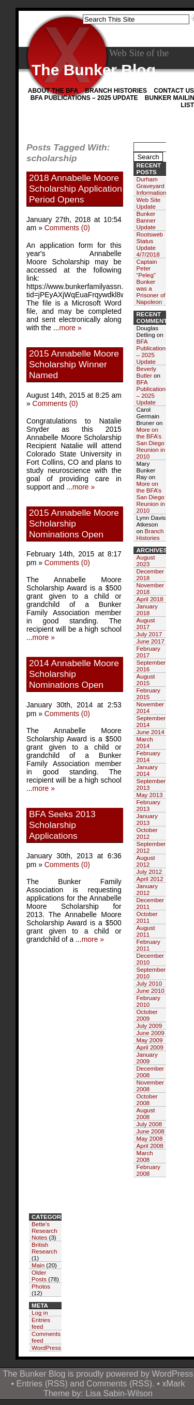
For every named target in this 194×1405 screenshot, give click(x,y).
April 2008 (149, 1145)
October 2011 (146, 917)
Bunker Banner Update (145, 220)
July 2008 (149, 1124)
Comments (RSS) (119, 1383)
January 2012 (146, 889)
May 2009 (149, 1040)
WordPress (172, 1373)
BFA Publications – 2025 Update (84, 97)
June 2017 (150, 641)
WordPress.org (51, 1347)
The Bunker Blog (94, 69)
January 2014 (146, 770)
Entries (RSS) (42, 1383)
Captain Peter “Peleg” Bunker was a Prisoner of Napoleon (150, 281)
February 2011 (148, 945)
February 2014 (148, 756)
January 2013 (146, 819)
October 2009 (146, 1015)
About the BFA (53, 90)
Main (38, 1265)
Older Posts (39, 1275)
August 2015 (145, 679)
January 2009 (146, 1057)
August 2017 (145, 623)
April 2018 (149, 599)
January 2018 (146, 609)
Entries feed (41, 1323)
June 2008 (150, 1131)
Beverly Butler (146, 372)
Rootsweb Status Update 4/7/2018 (149, 244)
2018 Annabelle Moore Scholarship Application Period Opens (75, 189)
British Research (44, 1248)
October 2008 (146, 1099)
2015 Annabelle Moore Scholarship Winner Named (74, 364)
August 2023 (145, 560)
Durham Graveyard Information (151, 186)
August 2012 (145, 861)
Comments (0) (67, 228)
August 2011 (145, 931)
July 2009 (149, 1025)
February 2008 (148, 1170)
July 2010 (149, 983)
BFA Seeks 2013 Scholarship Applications (62, 825)
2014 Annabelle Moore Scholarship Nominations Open (74, 674)
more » (70, 328)
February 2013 (148, 805)
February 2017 (148, 651)
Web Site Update (148, 203)
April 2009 (149, 1047)
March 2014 (144, 742)
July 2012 (149, 871)
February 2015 (148, 693)
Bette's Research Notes (44, 1231)
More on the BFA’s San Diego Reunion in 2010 (150, 443)
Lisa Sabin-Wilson (119, 1393)
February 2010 (148, 1001)
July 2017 (149, 634)
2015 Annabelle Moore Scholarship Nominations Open (74, 523)
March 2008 (144, 1156)
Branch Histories (116, 90)
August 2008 (145, 1113)
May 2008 (149, 1138)
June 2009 (150, 1032)
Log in (40, 1312)
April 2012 (149, 878)
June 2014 (150, 732)
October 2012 (146, 833)
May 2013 (149, 794)
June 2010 (150, 990)
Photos (41, 1286)
